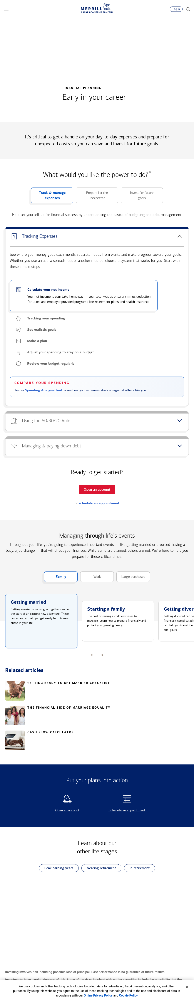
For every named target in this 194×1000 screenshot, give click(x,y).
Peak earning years (56, 868)
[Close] (187, 987)
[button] (6, 9)
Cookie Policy (128, 995)
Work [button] (90, 578)
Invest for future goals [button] (137, 197)
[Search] (188, 9)
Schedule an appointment (122, 810)
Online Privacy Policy (98, 995)
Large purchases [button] (130, 578)
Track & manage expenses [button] (48, 197)
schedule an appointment (99, 503)
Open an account (59, 810)
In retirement (137, 868)
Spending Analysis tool (43, 390)
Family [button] (55, 578)
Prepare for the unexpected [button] (92, 197)
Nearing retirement (98, 868)
